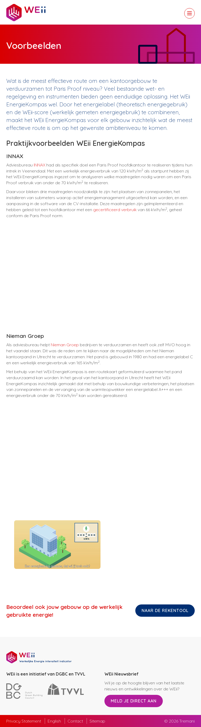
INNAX (39, 165)
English (54, 721)
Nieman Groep (65, 344)
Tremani (187, 721)
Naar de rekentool (165, 610)
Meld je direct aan (134, 700)
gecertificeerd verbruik (115, 209)
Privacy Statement (23, 721)
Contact (75, 721)
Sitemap (97, 721)
